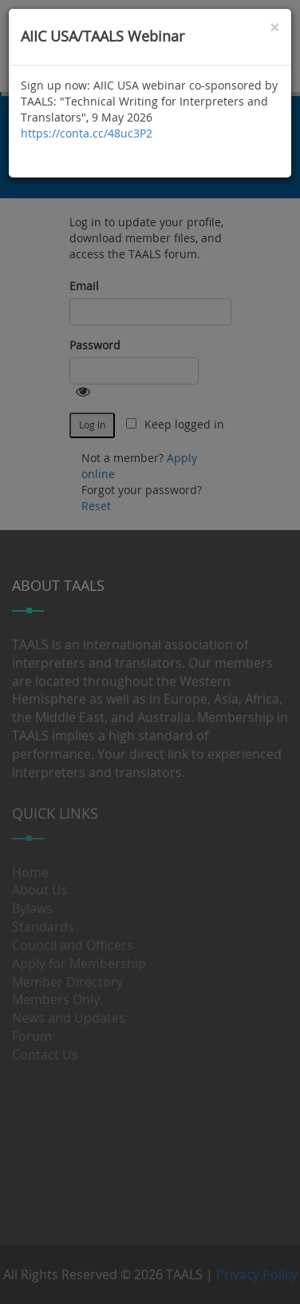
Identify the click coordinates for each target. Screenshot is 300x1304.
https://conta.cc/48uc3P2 (86, 133)
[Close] (274, 27)
